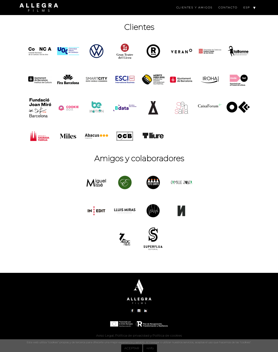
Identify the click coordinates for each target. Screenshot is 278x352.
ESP (246, 7)
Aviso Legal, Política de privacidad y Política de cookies (139, 335)
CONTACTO (227, 7)
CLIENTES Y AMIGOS (194, 7)
